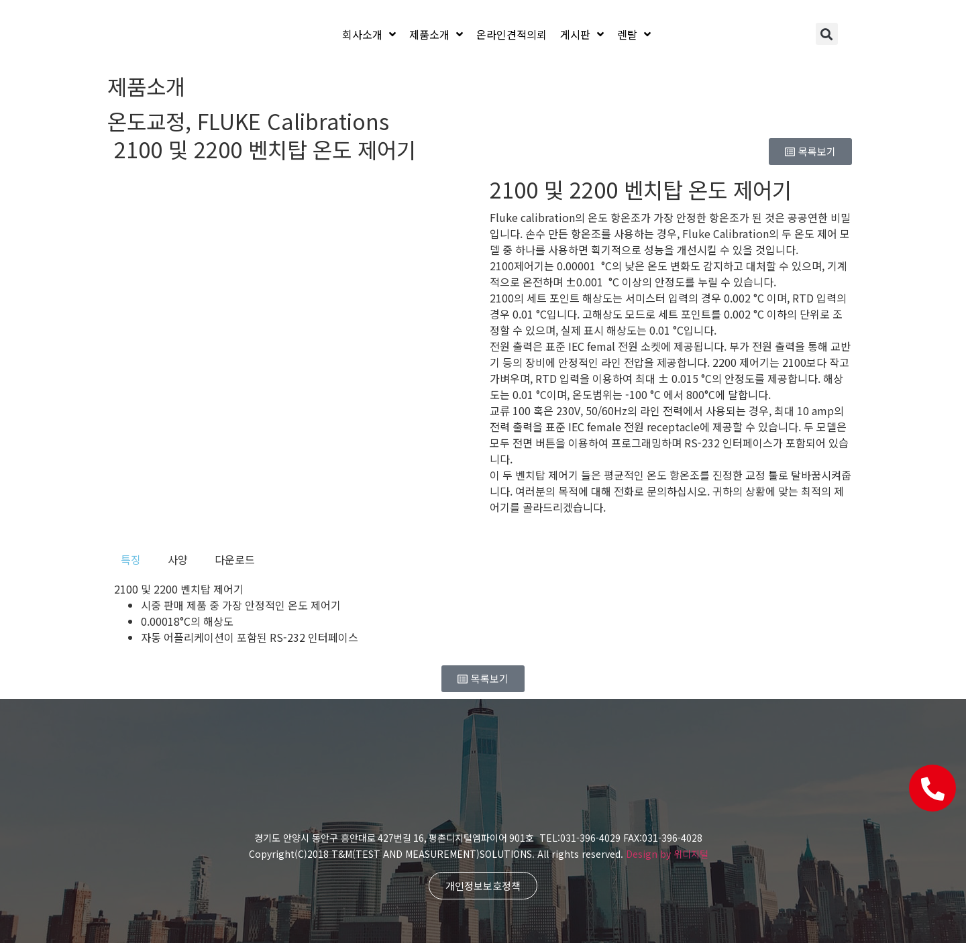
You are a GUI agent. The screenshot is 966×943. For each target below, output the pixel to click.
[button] (827, 34)
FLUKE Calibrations (293, 120)
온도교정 (146, 120)
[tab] (130, 559)
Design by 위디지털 (667, 854)
